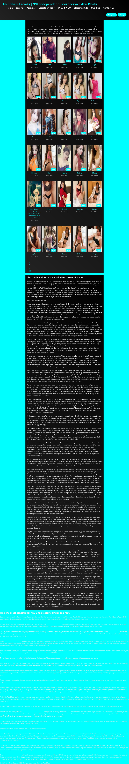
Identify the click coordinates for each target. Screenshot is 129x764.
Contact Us (108, 7)
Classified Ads (81, 7)
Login (122, 15)
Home (10, 7)
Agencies (31, 7)
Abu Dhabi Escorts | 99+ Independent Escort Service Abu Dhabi (50, 4)
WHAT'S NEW (64, 7)
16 (30, 271)
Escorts (19, 7)
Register (111, 15)
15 (30, 269)
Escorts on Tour (46, 7)
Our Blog (95, 7)
